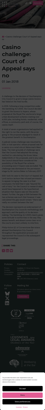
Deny (22, 395)
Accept (22, 389)
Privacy (25, 407)
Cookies (19, 407)
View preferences (22, 402)
